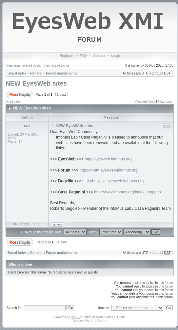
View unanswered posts (23, 65)
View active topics (56, 65)
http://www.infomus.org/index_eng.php (127, 192)
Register (66, 56)
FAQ (83, 56)
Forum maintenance (61, 73)
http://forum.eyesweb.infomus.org (108, 170)
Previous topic (145, 101)
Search (99, 56)
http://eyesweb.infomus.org (108, 159)
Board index (17, 73)
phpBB (75, 317)
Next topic (165, 101)
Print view (13, 101)
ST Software (98, 320)
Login (115, 56)
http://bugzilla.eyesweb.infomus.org (113, 181)
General (36, 73)
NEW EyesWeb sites (36, 83)
